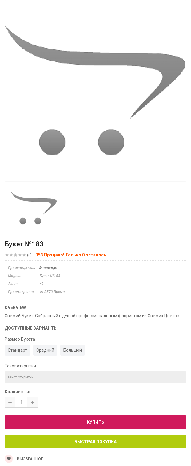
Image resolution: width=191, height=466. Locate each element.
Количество (17, 391)
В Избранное (24, 458)
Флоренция (48, 268)
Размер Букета (20, 339)
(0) (29, 255)
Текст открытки (20, 365)
